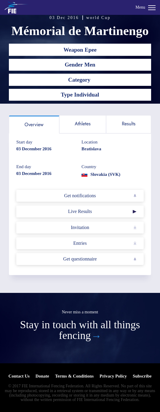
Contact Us (19, 376)
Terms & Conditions (74, 376)
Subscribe (142, 376)
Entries (80, 243)
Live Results (80, 211)
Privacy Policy (113, 376)
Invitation (80, 227)
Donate (42, 376)
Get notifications (80, 195)
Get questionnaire (80, 258)
